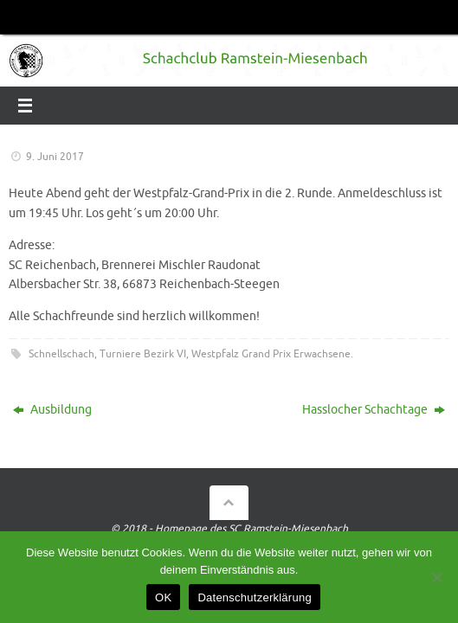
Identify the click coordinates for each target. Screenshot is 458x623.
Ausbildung (52, 409)
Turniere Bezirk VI (143, 354)
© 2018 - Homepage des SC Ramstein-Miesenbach (229, 529)
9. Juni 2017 (55, 157)
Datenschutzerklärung (254, 597)
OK (163, 597)
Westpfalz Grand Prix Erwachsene (271, 354)
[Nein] (436, 577)
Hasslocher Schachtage (373, 409)
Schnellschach (61, 354)
